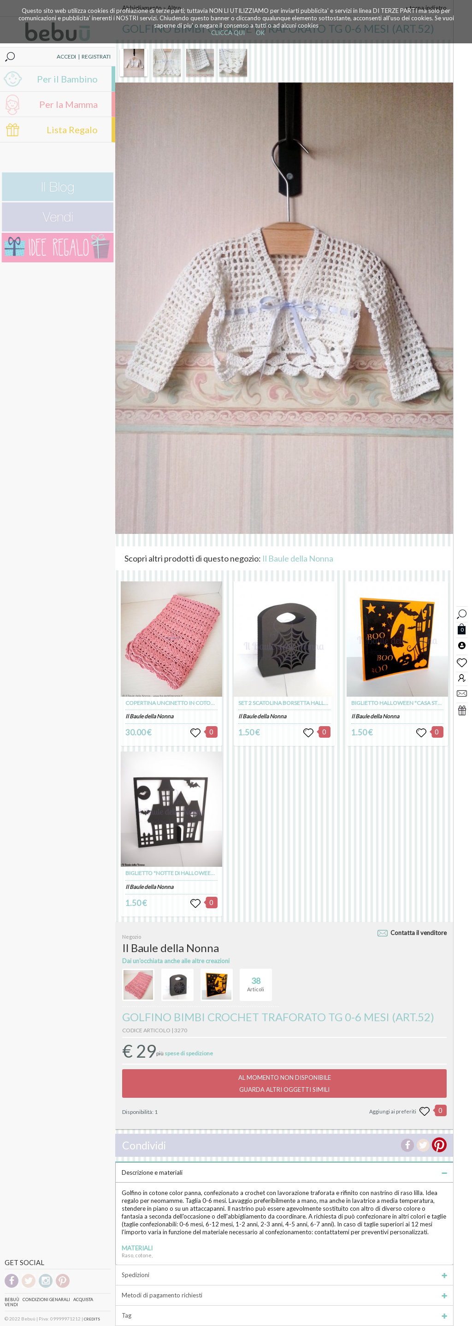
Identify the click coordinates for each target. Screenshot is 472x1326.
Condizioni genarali (46, 1299)
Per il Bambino (67, 78)
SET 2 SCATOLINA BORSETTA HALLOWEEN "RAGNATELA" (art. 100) (321, 702)
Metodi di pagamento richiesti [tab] (284, 1295)
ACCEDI (66, 56)
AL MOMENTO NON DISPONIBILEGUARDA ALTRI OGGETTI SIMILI (284, 1083)
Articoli (255, 981)
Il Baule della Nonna (297, 558)
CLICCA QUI (228, 32)
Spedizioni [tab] (284, 1275)
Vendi (11, 1304)
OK (260, 32)
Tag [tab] (284, 1315)
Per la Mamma (68, 104)
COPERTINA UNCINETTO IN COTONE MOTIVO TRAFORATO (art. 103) (211, 702)
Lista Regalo (72, 129)
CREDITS (92, 1319)
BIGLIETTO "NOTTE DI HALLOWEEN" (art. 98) (181, 873)
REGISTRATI (96, 56)
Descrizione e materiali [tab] (284, 1172)
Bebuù (12, 1299)
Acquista (83, 1299)
